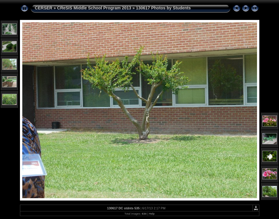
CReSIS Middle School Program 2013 (94, 8)
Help (152, 213)
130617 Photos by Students (163, 8)
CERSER (44, 8)
